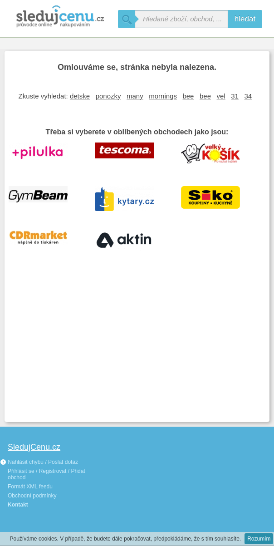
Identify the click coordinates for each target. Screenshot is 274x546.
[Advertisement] (137, 349)
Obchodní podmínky (32, 495)
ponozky (108, 96)
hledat (245, 19)
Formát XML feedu (30, 486)
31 (235, 96)
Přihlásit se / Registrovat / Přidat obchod (46, 474)
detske (80, 96)
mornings (163, 96)
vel (221, 96)
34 (248, 96)
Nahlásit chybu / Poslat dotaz (39, 462)
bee (188, 96)
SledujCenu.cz (34, 447)
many (135, 96)
